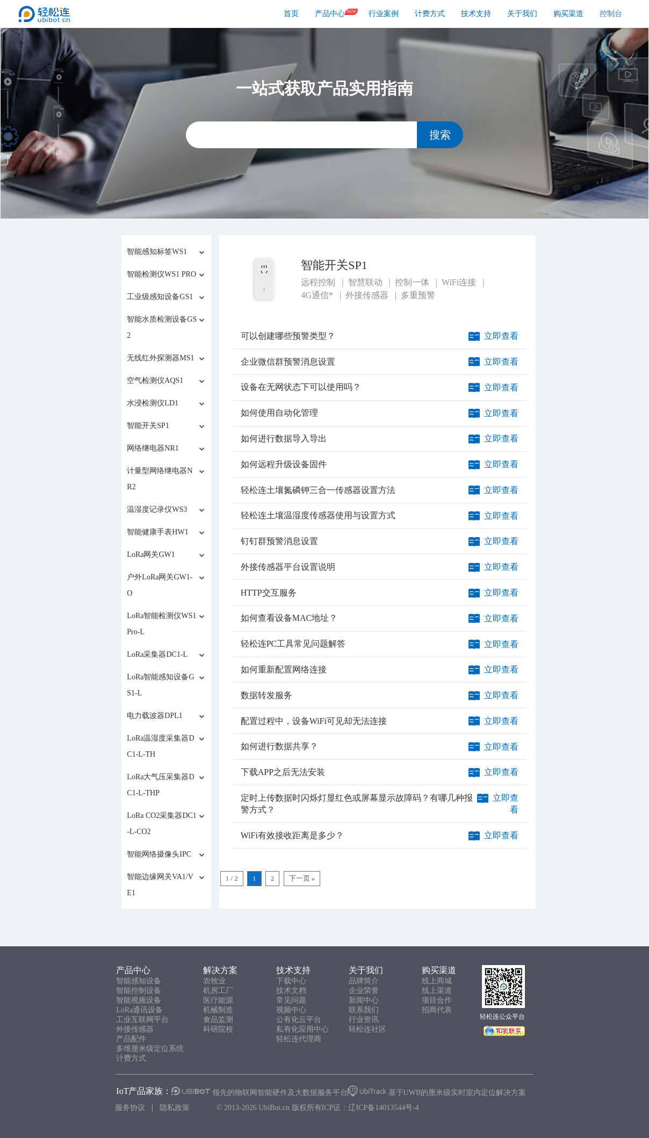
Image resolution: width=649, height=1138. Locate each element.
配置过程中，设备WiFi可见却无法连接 (314, 721)
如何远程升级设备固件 (284, 464)
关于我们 (522, 14)
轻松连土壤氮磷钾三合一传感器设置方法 (318, 490)
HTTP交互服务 (269, 592)
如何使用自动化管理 (279, 412)
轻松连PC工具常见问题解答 (293, 643)
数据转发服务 (266, 695)
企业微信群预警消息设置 (288, 361)
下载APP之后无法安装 (283, 772)
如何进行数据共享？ (279, 746)
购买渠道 (568, 14)
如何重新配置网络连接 (284, 669)
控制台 (611, 14)
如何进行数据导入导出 (284, 438)
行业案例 (384, 14)
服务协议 (130, 1108)
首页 (291, 14)
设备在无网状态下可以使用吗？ (301, 387)
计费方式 (430, 14)
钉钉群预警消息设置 (279, 541)
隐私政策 (175, 1108)
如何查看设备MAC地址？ (289, 617)
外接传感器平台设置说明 (288, 566)
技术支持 (476, 14)
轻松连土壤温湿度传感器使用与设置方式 (318, 515)
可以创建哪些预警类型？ (288, 335)
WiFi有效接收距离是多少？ (292, 835)
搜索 (440, 135)
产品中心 (330, 14)
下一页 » (302, 878)
